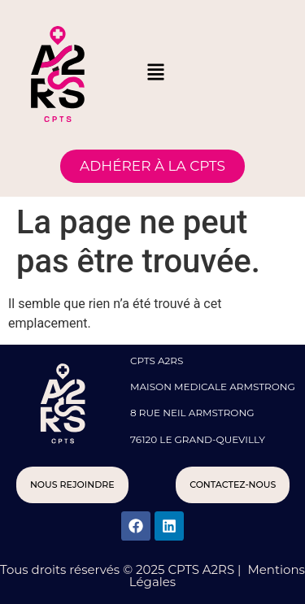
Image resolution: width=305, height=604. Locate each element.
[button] (156, 73)
